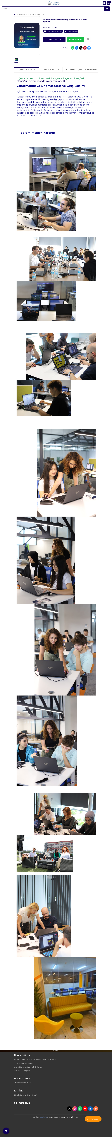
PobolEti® (43, 1117)
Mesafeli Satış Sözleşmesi (23, 1063)
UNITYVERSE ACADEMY (23, 1083)
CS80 (55, 27)
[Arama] (107, 8)
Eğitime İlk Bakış (27, 70)
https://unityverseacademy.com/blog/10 (41, 81)
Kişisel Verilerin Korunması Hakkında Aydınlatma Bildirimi (35, 1059)
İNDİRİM (56, 1051)
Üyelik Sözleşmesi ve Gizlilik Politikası (28, 1067)
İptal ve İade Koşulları (22, 1071)
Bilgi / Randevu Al (93, 1119)
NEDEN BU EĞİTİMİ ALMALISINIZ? (82, 70)
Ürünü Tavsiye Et (71, 31)
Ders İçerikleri (51, 70)
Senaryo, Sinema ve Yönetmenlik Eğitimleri (30, 14)
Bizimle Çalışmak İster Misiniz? (25, 1095)
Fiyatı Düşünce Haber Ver (53, 31)
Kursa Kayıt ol (54, 39)
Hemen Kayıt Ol (75, 39)
